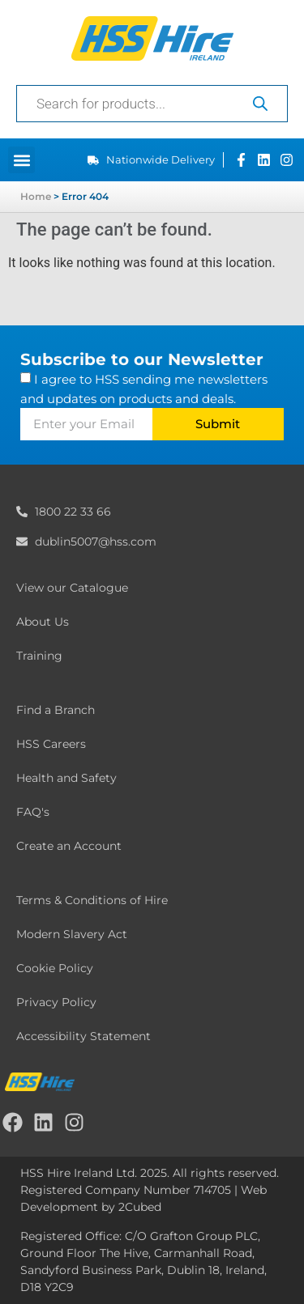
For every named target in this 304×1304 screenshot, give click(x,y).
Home (35, 196)
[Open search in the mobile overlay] (152, 103)
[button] (21, 160)
